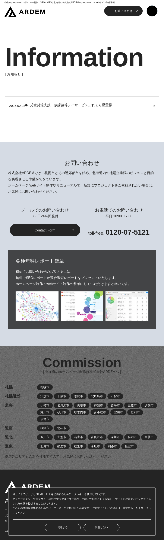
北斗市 (61, 428)
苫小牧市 (100, 412)
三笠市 (132, 405)
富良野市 (97, 437)
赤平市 (115, 405)
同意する (62, 527)
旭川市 (44, 437)
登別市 (135, 412)
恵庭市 (78, 396)
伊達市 (44, 419)
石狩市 (115, 396)
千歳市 (61, 396)
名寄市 (78, 437)
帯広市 (95, 446)
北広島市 (97, 396)
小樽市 (44, 405)
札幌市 (44, 387)
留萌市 (149, 437)
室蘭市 (118, 412)
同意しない (101, 527)
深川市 (115, 437)
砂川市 (61, 412)
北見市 (44, 446)
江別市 (44, 396)
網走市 (61, 446)
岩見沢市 (63, 405)
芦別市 (98, 405)
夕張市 (149, 405)
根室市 (129, 446)
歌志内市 (80, 412)
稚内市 (132, 437)
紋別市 (78, 446)
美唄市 (81, 405)
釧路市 (112, 446)
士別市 (61, 437)
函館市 (44, 428)
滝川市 (44, 412)
